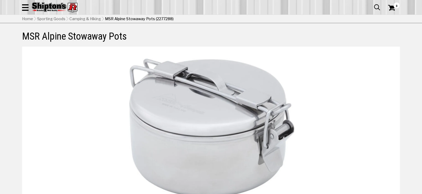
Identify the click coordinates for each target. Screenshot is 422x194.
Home (27, 46)
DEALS (390, 36)
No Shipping (306, 147)
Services (392, 4)
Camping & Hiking (85, 46)
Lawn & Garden (279, 36)
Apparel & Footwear (45, 36)
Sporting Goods (357, 36)
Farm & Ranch (150, 36)
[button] (269, 19)
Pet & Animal (318, 36)
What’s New (370, 4)
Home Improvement (233, 36)
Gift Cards (346, 4)
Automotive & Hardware (101, 36)
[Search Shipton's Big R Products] (211, 19)
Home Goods (188, 36)
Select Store (362, 147)
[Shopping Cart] (391, 19)
